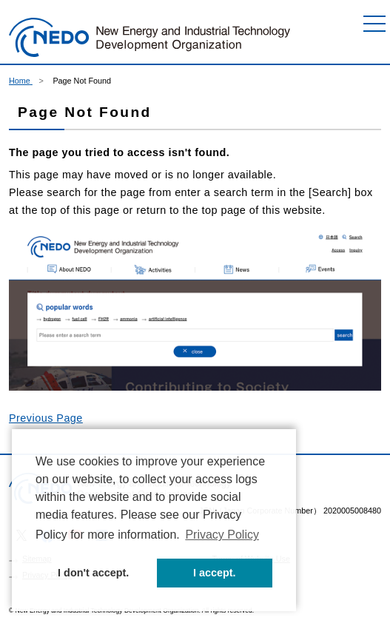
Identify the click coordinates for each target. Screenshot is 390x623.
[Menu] (374, 24)
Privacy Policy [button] (222, 534)
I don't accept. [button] (93, 573)
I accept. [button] (214, 573)
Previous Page (46, 418)
